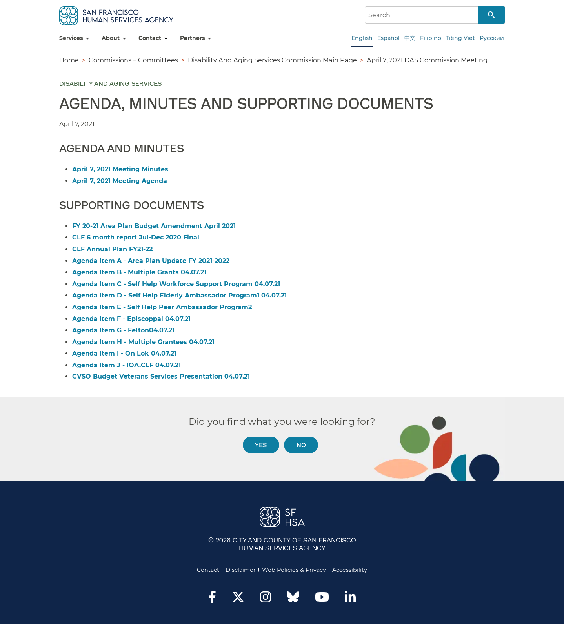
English (362, 38)
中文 (409, 38)
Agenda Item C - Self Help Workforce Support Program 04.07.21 (176, 284)
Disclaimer (241, 569)
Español (388, 38)
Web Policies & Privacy (294, 569)
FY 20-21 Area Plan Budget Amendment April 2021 (154, 226)
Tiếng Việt (460, 38)
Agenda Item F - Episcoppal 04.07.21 (131, 319)
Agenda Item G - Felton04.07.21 (123, 330)
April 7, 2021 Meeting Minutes (120, 169)
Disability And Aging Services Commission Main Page (272, 60)
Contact (208, 569)
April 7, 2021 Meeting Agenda (119, 181)
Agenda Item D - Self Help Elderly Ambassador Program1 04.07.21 (179, 295)
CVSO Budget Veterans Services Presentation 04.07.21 (161, 376)
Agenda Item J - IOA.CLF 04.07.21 (126, 365)
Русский (492, 38)
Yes (261, 444)
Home (69, 60)
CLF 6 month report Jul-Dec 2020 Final (135, 237)
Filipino (430, 38)
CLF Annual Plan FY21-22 (112, 249)
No (301, 444)
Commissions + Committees (133, 60)
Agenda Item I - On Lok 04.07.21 (124, 353)
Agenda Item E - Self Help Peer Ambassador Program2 (162, 307)
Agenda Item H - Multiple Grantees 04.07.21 (143, 342)
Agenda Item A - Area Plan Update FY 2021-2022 (150, 261)
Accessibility (349, 569)
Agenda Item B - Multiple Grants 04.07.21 (139, 272)
